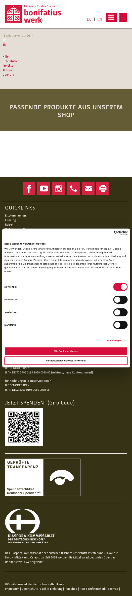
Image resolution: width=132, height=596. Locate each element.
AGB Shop (71, 588)
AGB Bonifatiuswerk (93, 588)
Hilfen (6, 56)
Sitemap (113, 588)
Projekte (8, 65)
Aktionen (8, 70)
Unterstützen (11, 61)
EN (99, 19)
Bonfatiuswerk (13, 35)
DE (89, 19)
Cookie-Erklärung (51, 588)
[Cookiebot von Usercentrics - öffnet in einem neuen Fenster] (106, 233)
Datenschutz (30, 588)
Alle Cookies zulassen (66, 351)
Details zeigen (114, 340)
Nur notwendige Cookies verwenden (66, 360)
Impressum (12, 588)
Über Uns (9, 74)
